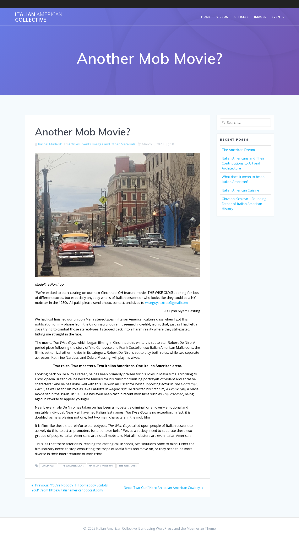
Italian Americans (72, 465)
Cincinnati (48, 465)
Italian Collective (38, 17)
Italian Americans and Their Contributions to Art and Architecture (243, 163)
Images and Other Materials (113, 144)
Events (278, 17)
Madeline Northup (101, 465)
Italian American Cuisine (240, 190)
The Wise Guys (128, 465)
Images (260, 17)
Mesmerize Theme (201, 528)
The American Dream (238, 149)
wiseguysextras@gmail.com (166, 302)
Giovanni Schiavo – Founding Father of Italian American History (244, 203)
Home (206, 17)
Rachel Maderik (50, 144)
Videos (222, 17)
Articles (241, 17)
